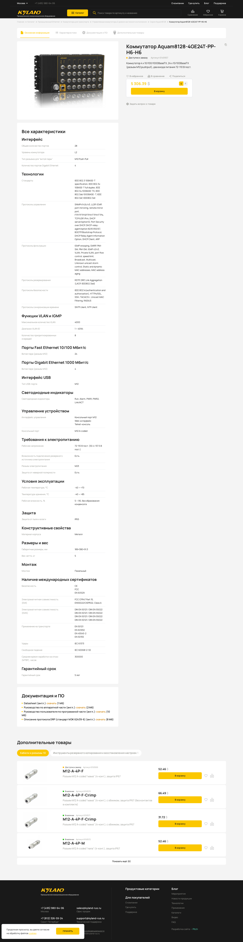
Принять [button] (68, 931)
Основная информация (37, 32)
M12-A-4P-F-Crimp (79, 795)
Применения (178, 907)
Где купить (194, 3)
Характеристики (68, 32)
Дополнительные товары (130, 32)
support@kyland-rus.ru (90, 918)
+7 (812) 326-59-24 (52, 918)
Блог (206, 3)
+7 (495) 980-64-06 (45, 3)
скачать (51, 703)
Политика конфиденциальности (90, 931)
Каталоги (176, 912)
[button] (77, 12)
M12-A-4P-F (73, 771)
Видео (175, 917)
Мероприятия (179, 893)
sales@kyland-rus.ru (89, 908)
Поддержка (220, 3)
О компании (177, 3)
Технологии (177, 903)
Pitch (195, 929)
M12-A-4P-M (74, 843)
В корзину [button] (159, 91)
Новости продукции (182, 898)
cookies (32, 933)
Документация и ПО (96, 32)
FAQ (174, 922)
